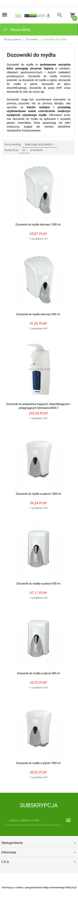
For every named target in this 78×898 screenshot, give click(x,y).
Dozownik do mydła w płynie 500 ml (38, 673)
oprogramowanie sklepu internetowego (45, 887)
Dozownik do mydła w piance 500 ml (38, 583)
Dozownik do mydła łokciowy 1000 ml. (38, 224)
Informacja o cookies (12, 887)
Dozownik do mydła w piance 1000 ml (38, 493)
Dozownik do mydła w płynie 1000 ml (38, 763)
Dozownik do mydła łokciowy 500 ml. (38, 314)
